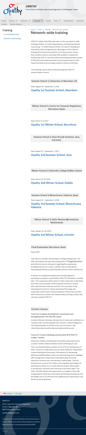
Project (13, 21)
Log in (18, 393)
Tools (57, 21)
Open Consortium (14, 431)
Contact (8, 393)
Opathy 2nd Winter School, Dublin (52, 182)
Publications (68, 21)
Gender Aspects (16, 24)
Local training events (11, 34)
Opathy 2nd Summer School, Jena (51, 154)
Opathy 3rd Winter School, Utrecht (52, 234)
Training (38, 21)
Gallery (4, 24)
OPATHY (6, 401)
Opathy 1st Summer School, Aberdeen (54, 90)
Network (26, 21)
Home (3, 21)
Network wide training (12, 38)
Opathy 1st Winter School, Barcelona (53, 124)
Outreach (80, 21)
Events (48, 21)
